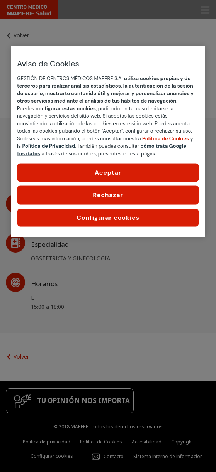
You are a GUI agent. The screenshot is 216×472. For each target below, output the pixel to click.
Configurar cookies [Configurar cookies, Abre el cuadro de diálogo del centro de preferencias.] (108, 217)
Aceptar (108, 173)
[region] (108, 141)
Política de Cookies (165, 138)
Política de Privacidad (48, 146)
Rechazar (108, 195)
